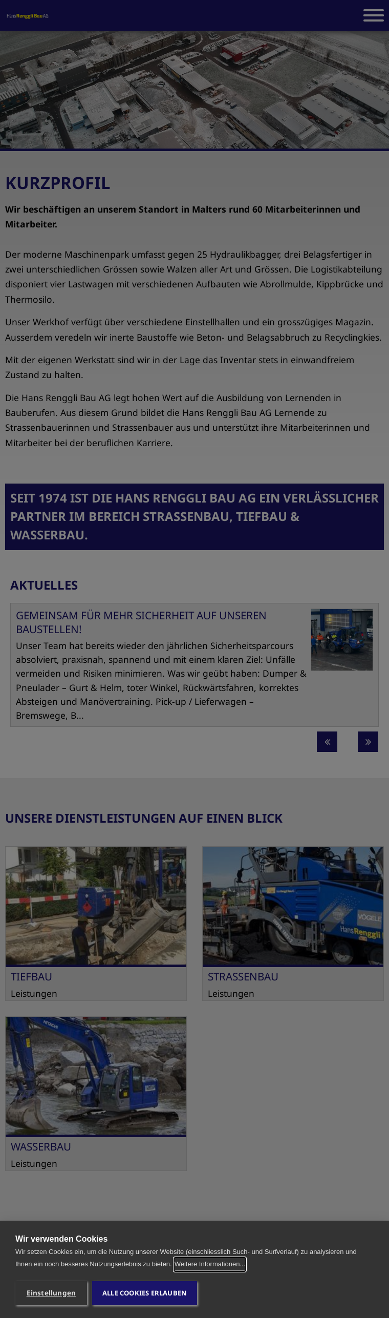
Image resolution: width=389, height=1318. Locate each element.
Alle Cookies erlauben (144, 1293)
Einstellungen (51, 1293)
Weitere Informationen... (210, 1264)
